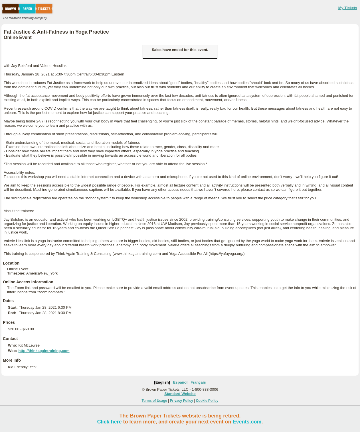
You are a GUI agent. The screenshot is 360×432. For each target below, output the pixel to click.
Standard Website (180, 394)
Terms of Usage (154, 401)
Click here (109, 422)
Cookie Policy (207, 401)
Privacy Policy (181, 401)
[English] (162, 382)
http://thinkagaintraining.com (43, 351)
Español (180, 382)
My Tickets (347, 8)
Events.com (247, 422)
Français (198, 382)
